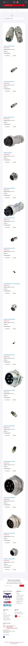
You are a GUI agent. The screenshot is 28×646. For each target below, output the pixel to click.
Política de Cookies (19, 603)
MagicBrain (16, 643)
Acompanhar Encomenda (7, 619)
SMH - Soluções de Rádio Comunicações (13, 642)
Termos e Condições (19, 596)
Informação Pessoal (6, 616)
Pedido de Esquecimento (18, 612)
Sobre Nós (17, 593)
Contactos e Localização (20, 595)
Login (4, 612)
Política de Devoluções (19, 598)
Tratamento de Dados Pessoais (19, 601)
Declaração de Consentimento (19, 613)
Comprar (14, 55)
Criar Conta (5, 613)
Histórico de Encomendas (7, 615)
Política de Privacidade (19, 599)
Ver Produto (7, 55)
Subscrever (22, 585)
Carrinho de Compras (6, 618)
